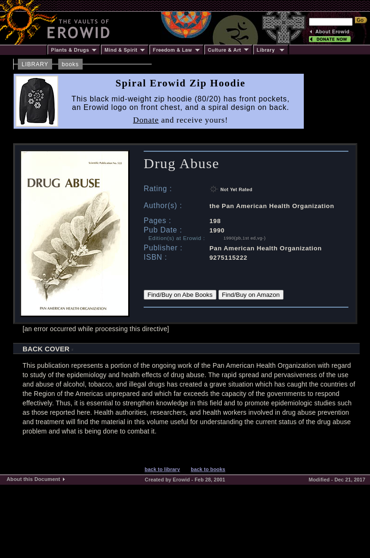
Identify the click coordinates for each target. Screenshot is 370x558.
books (70, 64)
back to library (162, 469)
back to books (208, 469)
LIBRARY (35, 64)
